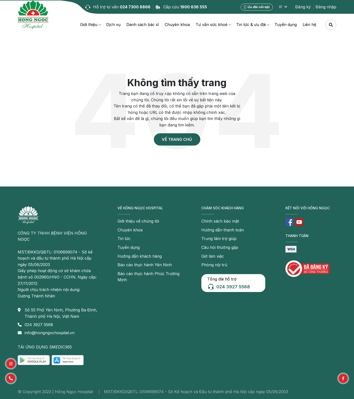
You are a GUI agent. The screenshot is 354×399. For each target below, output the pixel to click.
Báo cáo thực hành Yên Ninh (145, 264)
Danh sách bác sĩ (142, 24)
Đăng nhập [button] (326, 6)
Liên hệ (309, 24)
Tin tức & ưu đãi (251, 24)
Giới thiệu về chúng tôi (138, 221)
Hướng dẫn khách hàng (140, 256)
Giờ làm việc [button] (212, 256)
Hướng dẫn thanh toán (222, 229)
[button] (10, 378)
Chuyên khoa (177, 24)
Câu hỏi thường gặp (219, 247)
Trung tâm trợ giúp (218, 238)
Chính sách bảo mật (220, 221)
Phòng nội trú (214, 264)
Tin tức (124, 238)
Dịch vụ (113, 24)
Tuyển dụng (286, 24)
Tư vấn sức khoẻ (211, 24)
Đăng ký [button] (303, 6)
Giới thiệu (88, 24)
